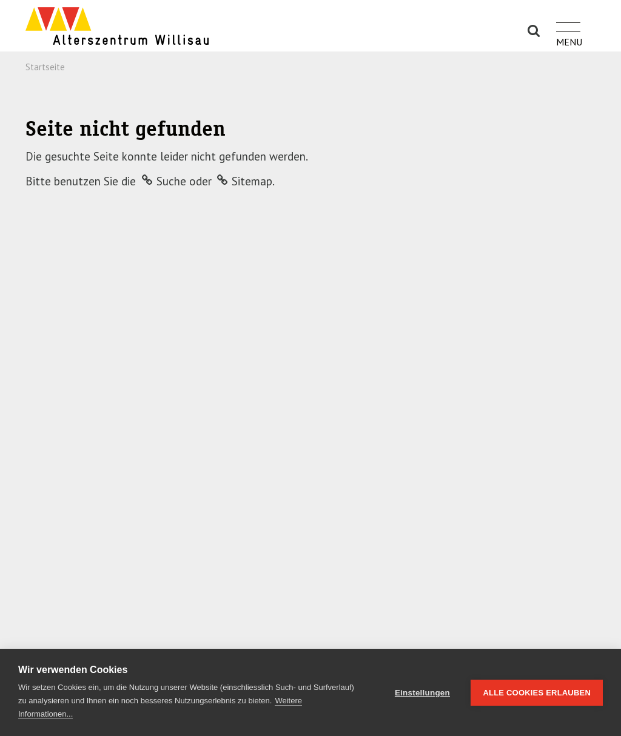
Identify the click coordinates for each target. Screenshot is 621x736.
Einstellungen (422, 692)
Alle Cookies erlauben (537, 692)
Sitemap (252, 181)
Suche (171, 181)
